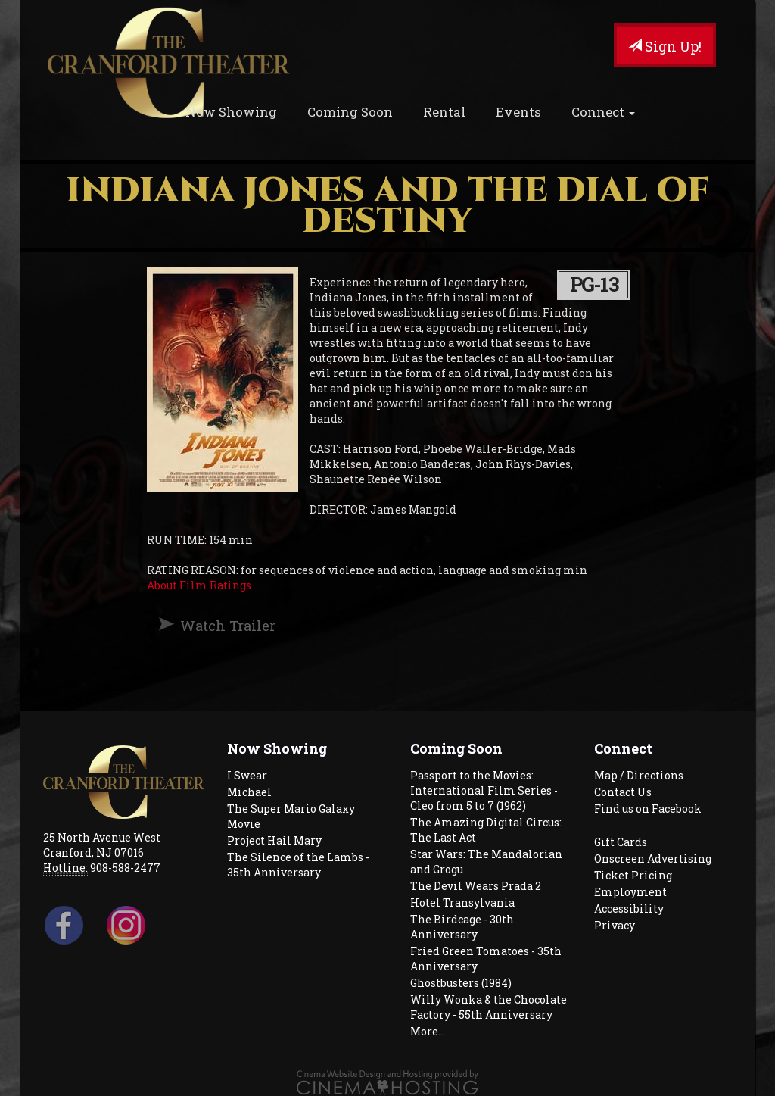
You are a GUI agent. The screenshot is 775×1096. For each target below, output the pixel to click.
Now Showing (231, 111)
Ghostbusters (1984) (461, 983)
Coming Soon (350, 111)
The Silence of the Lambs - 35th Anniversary (298, 864)
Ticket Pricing (633, 875)
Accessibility (629, 908)
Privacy (614, 925)
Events (518, 111)
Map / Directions (638, 775)
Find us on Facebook (648, 808)
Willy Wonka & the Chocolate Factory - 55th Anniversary (488, 1007)
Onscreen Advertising (652, 858)
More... (427, 1031)
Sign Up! (665, 46)
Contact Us (623, 792)
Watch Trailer (227, 626)
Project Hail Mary (274, 840)
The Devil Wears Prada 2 (475, 886)
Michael (249, 792)
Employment (630, 892)
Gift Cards (620, 842)
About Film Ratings (199, 585)
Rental (444, 111)
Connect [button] (603, 111)
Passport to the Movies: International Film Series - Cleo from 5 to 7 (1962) (484, 790)
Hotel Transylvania (462, 902)
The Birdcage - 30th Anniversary (462, 926)
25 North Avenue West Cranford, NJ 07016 (101, 845)
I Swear (247, 775)
